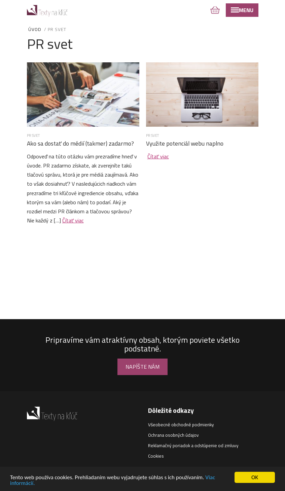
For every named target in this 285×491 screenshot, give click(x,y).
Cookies (156, 456)
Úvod (34, 29)
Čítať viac (73, 220)
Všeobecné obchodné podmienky (181, 424)
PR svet (33, 135)
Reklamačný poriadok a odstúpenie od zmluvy (193, 445)
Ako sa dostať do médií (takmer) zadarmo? (80, 143)
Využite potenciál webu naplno (184, 143)
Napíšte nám (142, 367)
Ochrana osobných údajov (173, 435)
